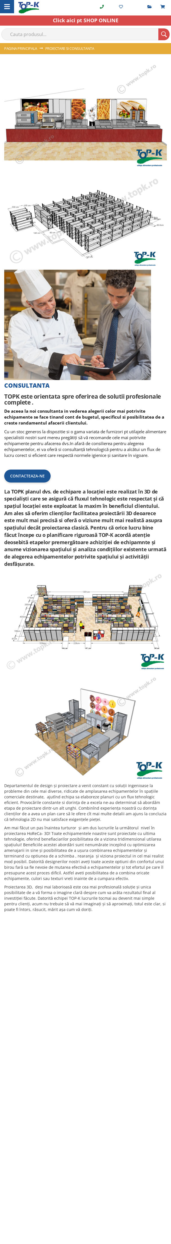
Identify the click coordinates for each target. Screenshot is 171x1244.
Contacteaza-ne (27, 476)
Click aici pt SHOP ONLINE (85, 20)
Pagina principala (21, 48)
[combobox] (85, 34)
